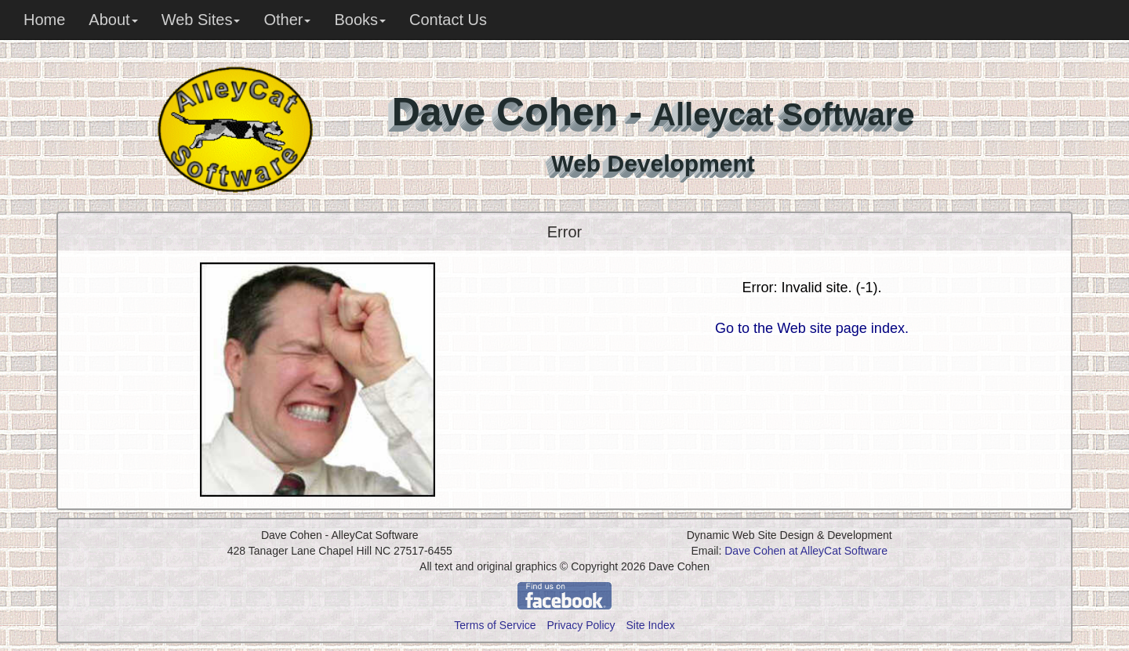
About (113, 19)
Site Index (650, 625)
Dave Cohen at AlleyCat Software (806, 550)
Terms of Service (494, 625)
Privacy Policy (580, 625)
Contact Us (448, 19)
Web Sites (201, 19)
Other (286, 19)
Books (360, 19)
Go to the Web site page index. (812, 328)
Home (44, 19)
